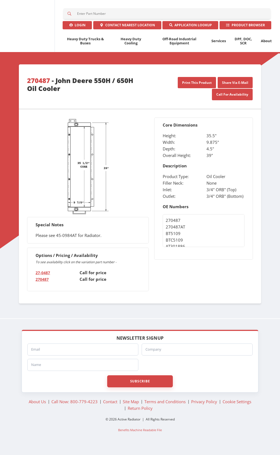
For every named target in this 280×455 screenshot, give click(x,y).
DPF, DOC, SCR (243, 47)
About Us (37, 408)
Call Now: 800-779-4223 (74, 408)
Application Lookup (190, 29)
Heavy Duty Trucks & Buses (85, 47)
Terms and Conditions (165, 408)
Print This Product (197, 89)
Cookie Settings (237, 408)
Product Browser (245, 29)
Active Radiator (31, 29)
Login (77, 29)
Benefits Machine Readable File (140, 436)
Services (218, 47)
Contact (127, 29)
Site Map (131, 408)
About (266, 47)
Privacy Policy (204, 408)
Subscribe (140, 387)
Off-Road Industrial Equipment (179, 47)
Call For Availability (232, 101)
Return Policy (140, 414)
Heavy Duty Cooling (131, 47)
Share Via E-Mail (235, 89)
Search (70, 14)
